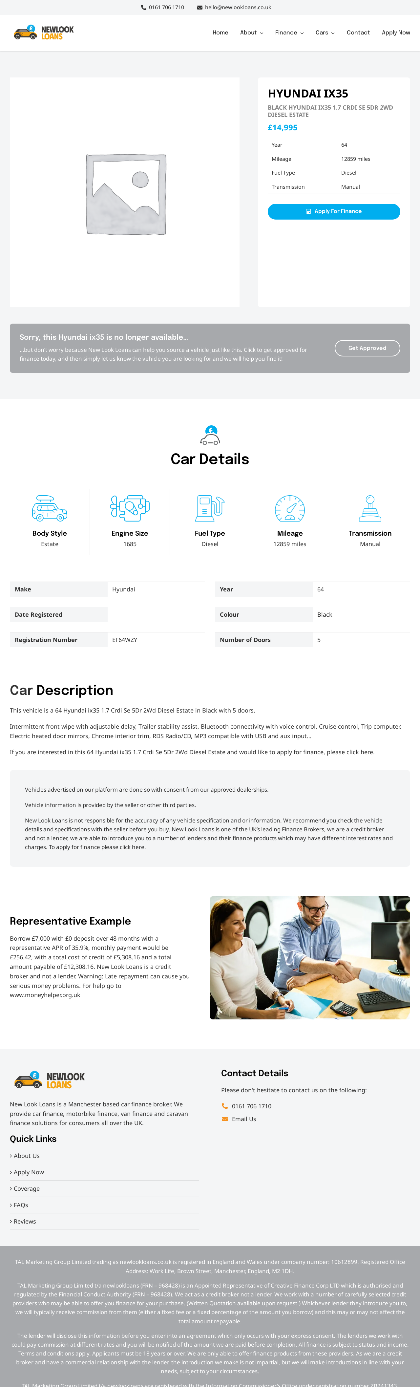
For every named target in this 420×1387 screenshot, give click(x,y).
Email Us (238, 1119)
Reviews (25, 1221)
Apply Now (29, 1172)
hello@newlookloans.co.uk (238, 7)
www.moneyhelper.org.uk (45, 995)
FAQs (21, 1205)
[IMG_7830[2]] (43, 26)
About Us (27, 1156)
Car (21, 691)
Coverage (27, 1188)
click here (359, 752)
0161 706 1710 (166, 7)
